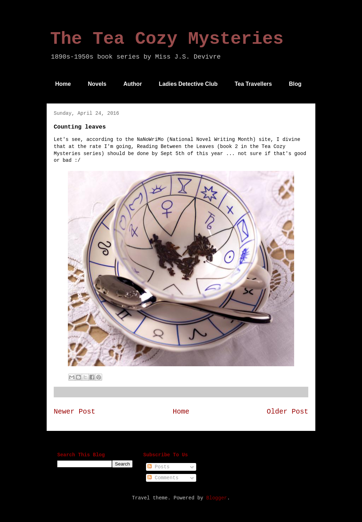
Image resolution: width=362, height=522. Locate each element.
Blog (295, 84)
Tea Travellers (253, 84)
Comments (163, 478)
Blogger (216, 498)
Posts (158, 467)
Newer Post (74, 412)
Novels (97, 84)
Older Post (287, 412)
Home (63, 84)
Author (132, 84)
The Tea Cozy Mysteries (167, 39)
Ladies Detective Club (188, 84)
